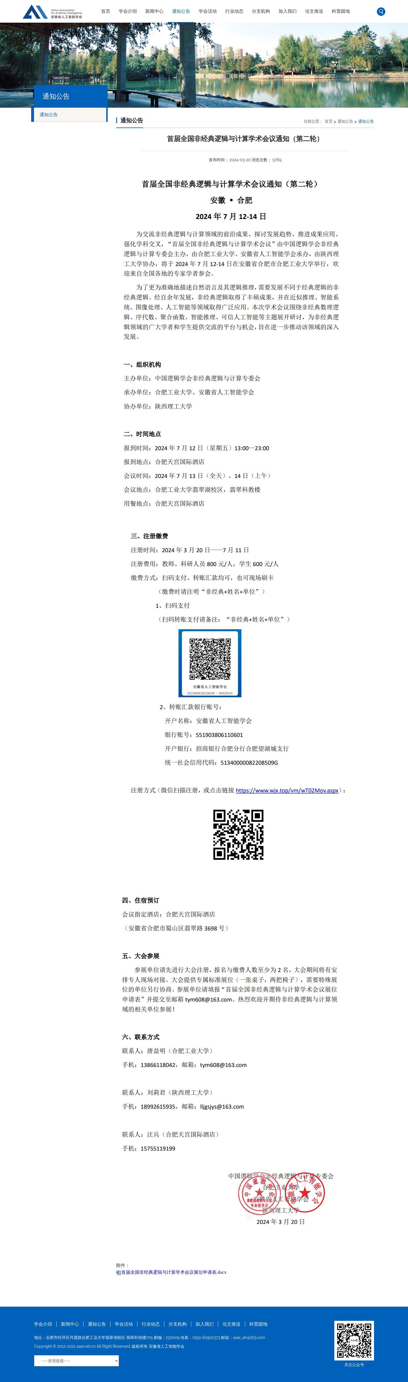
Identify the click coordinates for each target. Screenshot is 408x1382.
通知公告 (181, 11)
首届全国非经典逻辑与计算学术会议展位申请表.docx (173, 1272)
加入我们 (288, 11)
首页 (105, 11)
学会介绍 (128, 11)
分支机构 (261, 11)
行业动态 (234, 11)
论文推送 (314, 11)
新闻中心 (154, 11)
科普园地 (341, 11)
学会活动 (208, 11)
